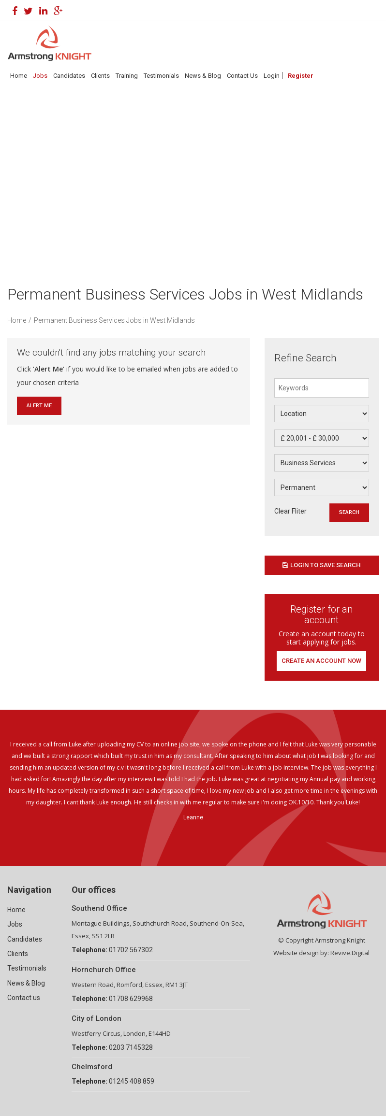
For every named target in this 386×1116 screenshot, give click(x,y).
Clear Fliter (290, 511)
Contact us (23, 998)
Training (127, 75)
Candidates (69, 75)
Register (300, 75)
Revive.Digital (350, 952)
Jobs (40, 75)
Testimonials (161, 75)
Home (18, 75)
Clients (100, 75)
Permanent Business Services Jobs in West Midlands (114, 320)
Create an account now (321, 660)
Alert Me (39, 405)
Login (272, 75)
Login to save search (321, 565)
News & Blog (203, 75)
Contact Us (242, 75)
